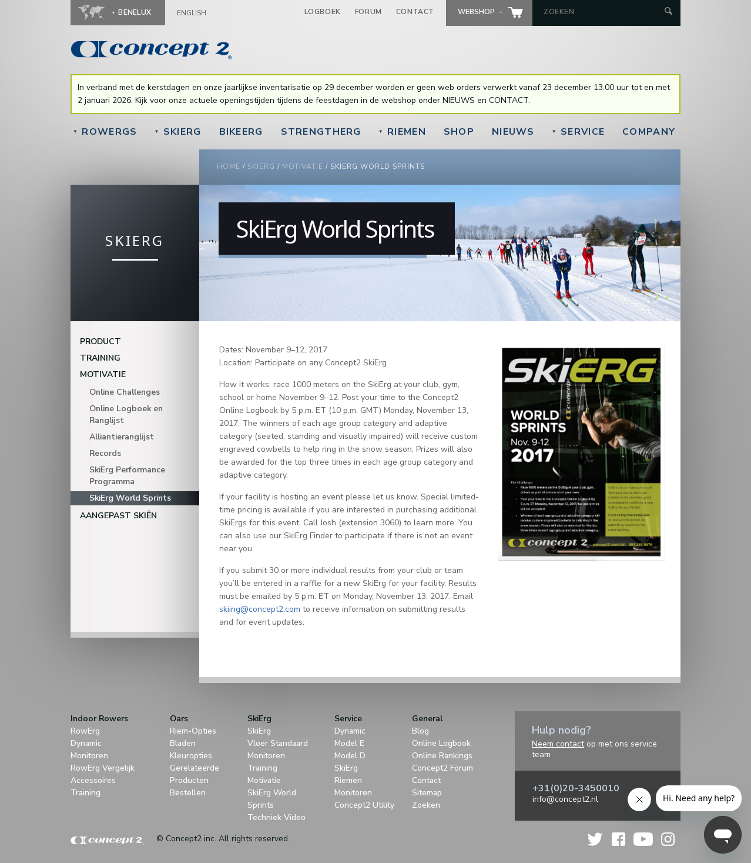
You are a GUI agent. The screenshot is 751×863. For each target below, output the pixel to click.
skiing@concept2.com (259, 609)
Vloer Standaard (277, 743)
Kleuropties (191, 755)
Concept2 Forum (442, 768)
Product (100, 341)
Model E (349, 743)
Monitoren (89, 755)
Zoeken (426, 805)
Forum (368, 11)
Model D (350, 755)
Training (100, 358)
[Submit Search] (668, 12)
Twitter (596, 839)
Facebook (618, 839)
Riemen (402, 131)
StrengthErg (321, 131)
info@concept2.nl (565, 799)
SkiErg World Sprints (130, 498)
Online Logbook (441, 743)
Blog (420, 731)
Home (228, 166)
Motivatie (302, 166)
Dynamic (86, 743)
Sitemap (427, 792)
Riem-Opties (193, 731)
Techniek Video (276, 817)
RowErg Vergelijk (103, 768)
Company (648, 131)
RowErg (85, 731)
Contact (415, 11)
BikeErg (241, 131)
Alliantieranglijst (121, 436)
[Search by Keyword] (602, 11)
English (191, 13)
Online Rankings (442, 755)
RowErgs (105, 131)
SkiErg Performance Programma (127, 475)
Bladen (183, 743)
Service (578, 131)
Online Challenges (124, 392)
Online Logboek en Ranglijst (126, 414)
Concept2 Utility (364, 805)
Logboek (322, 11)
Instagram (668, 839)
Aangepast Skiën (118, 515)
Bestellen (188, 792)
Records (105, 453)
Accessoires (93, 780)
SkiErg (177, 131)
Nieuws (513, 131)
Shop (459, 131)
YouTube (643, 839)
